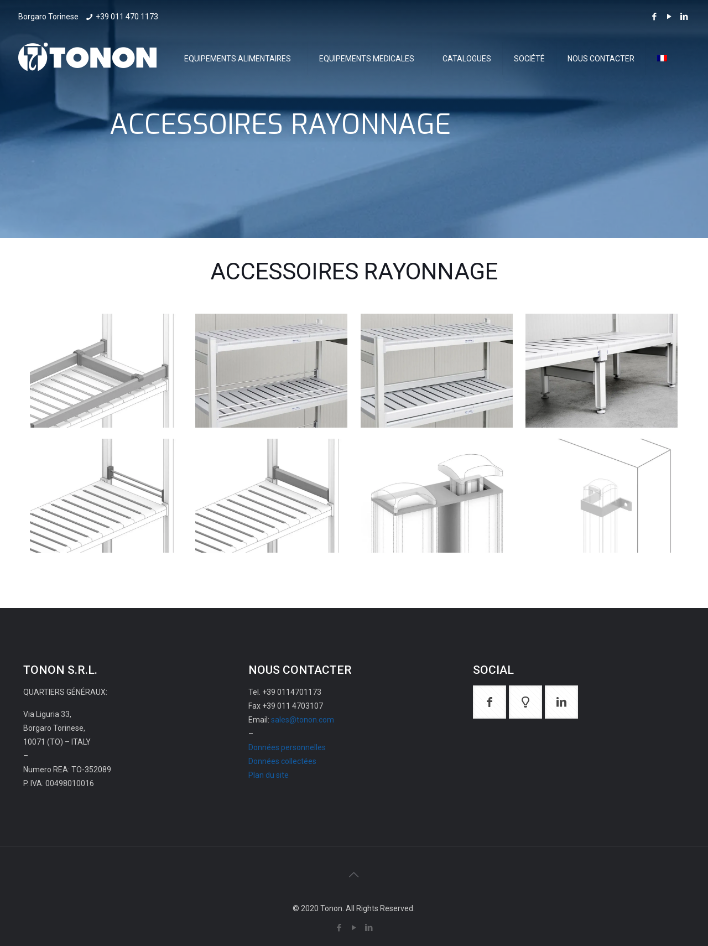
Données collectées (282, 761)
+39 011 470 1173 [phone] (127, 16)
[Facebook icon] (654, 17)
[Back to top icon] (354, 874)
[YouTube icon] (669, 17)
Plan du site (268, 775)
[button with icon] (489, 702)
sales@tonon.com (302, 719)
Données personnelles (287, 747)
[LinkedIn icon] (684, 17)
